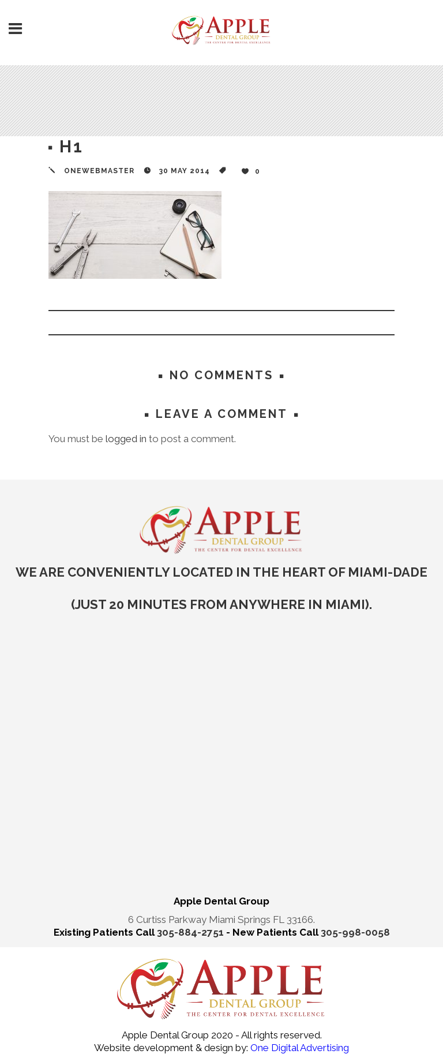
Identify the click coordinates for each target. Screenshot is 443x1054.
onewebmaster (99, 171)
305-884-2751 (191, 932)
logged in (126, 438)
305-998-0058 (355, 932)
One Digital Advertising (298, 1047)
